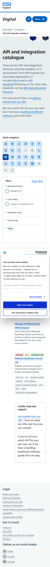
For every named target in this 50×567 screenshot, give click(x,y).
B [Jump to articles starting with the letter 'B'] (12, 144)
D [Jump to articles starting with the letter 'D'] (26, 144)
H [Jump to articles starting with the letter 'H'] (12, 150)
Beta (27, 355)
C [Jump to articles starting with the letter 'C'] (19, 144)
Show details (35, 297)
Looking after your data (13, 502)
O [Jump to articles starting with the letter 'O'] (19, 157)
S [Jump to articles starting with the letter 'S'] (6, 163)
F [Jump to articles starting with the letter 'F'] (39, 144)
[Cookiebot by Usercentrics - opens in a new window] (35, 253)
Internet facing (37, 377)
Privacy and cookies (11, 494)
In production (37, 355)
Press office (7, 531)
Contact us (7, 528)
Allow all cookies (25, 305)
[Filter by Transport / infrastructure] (26, 204)
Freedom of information (13, 505)
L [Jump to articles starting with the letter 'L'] (39, 150)
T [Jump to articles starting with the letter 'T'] (12, 163)
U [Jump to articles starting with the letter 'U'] (19, 163)
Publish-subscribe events (26, 385)
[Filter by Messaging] (26, 191)
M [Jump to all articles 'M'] (5, 157)
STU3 (18, 389)
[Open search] (29, 19)
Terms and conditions (12, 498)
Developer (19, 29)
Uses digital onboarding (26, 393)
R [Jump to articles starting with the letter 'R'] (39, 157)
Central (19, 381)
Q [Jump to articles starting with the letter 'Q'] (32, 157)
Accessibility (7, 513)
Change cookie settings (12, 517)
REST (41, 385)
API (27, 377)
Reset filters (37, 181)
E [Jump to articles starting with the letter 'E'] (32, 144)
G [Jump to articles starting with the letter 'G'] (6, 150)
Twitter (10, 551)
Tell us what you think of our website (18, 535)
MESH (24, 389)
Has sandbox (30, 381)
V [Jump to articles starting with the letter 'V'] (26, 163)
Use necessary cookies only (25, 313)
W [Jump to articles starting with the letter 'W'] (32, 163)
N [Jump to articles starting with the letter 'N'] (12, 157)
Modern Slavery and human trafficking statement (23, 509)
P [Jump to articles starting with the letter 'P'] (26, 157)
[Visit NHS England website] (7, 6)
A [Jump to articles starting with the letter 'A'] (6, 144)
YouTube (11, 562)
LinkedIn (11, 557)
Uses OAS (19, 377)
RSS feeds (7, 539)
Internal (19, 355)
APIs (14, 80)
